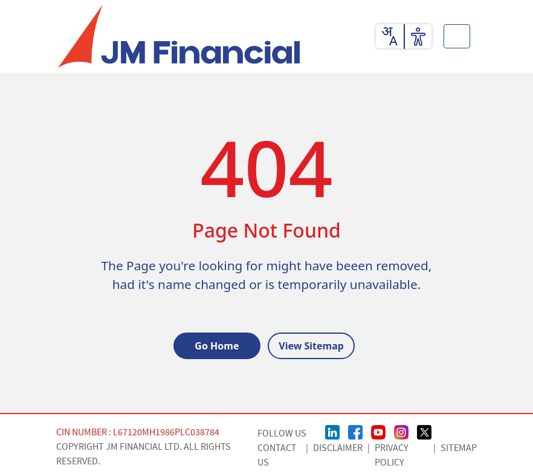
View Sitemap (311, 345)
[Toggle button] (457, 36)
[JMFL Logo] (179, 36)
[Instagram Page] (401, 431)
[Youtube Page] (378, 431)
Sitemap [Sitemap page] (459, 448)
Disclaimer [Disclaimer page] (338, 448)
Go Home (217, 345)
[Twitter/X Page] (424, 431)
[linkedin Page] (332, 431)
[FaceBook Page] (355, 431)
